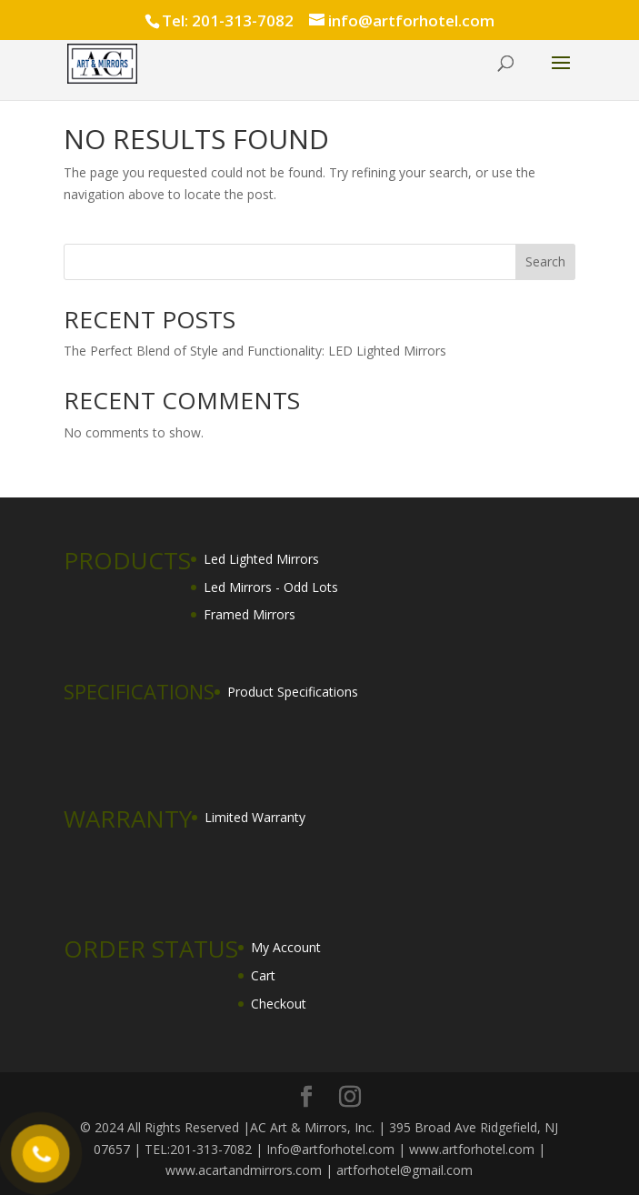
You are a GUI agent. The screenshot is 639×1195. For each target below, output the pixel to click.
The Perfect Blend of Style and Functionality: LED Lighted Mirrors (255, 350)
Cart (263, 975)
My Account (286, 947)
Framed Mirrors (249, 614)
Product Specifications (292, 691)
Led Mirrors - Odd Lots (271, 587)
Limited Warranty (255, 817)
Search (545, 261)
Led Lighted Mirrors (261, 558)
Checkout (278, 1003)
